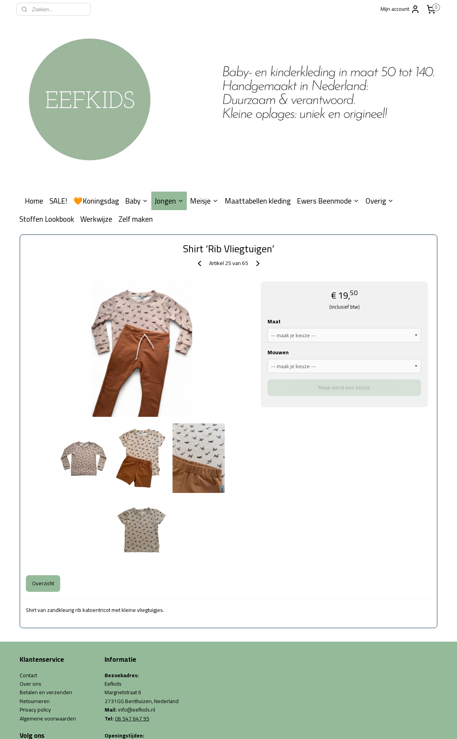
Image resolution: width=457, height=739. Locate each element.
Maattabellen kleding (258, 115)
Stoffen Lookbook (46, 134)
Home (34, 115)
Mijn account (400, 9)
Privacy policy (35, 624)
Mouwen (278, 267)
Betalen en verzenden (46, 607)
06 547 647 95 (132, 633)
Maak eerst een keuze (344, 302)
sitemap (199, 725)
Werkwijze (96, 134)
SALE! (58, 115)
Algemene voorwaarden (48, 633)
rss (212, 725)
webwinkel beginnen (236, 725)
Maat (274, 236)
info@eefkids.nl (136, 624)
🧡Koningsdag (96, 115)
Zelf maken (135, 134)
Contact (28, 590)
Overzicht (43, 498)
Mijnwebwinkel (293, 725)
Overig (380, 115)
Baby (136, 115)
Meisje (204, 115)
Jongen (169, 115)
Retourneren (35, 616)
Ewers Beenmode (328, 115)
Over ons (30, 598)
